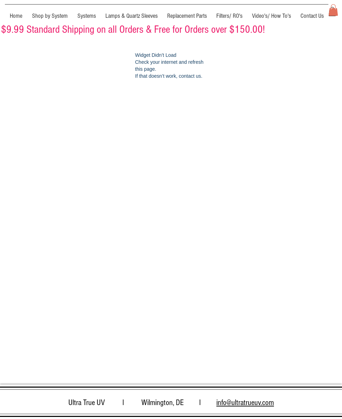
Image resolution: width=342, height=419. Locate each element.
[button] (50, 13)
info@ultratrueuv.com (245, 402)
